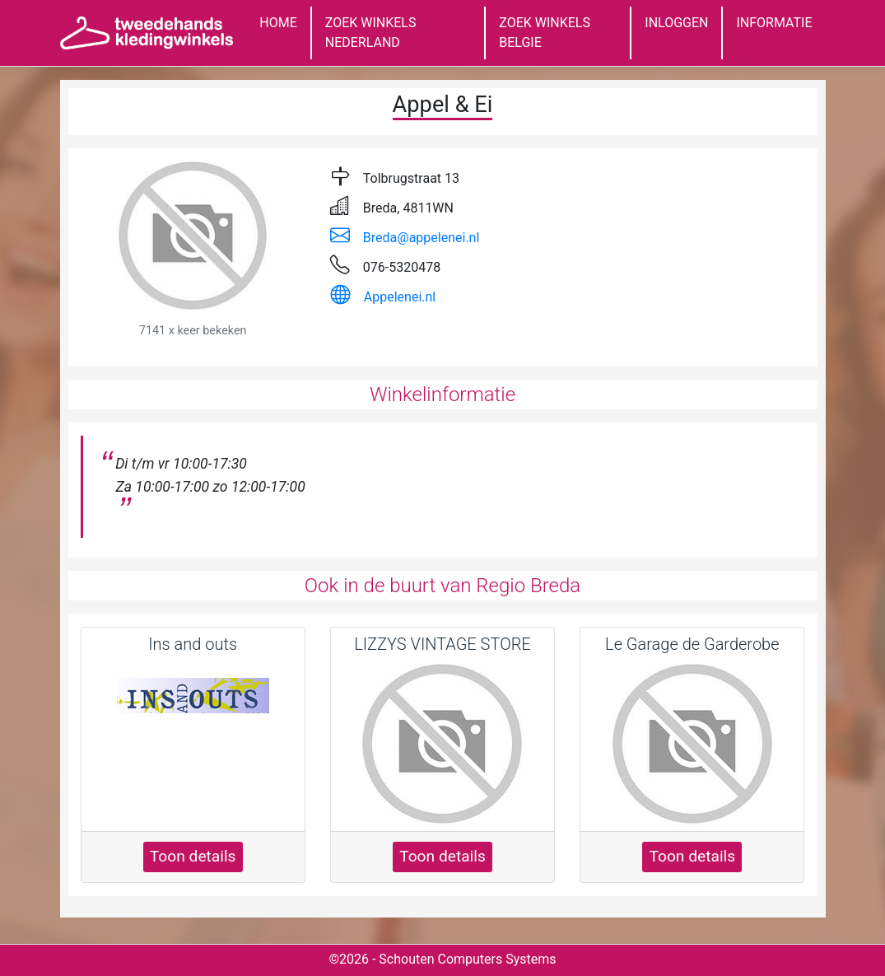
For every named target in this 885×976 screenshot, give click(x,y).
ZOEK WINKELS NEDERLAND (371, 32)
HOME (277, 22)
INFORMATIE (774, 22)
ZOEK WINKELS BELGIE (544, 32)
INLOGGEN (676, 22)
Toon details (193, 856)
